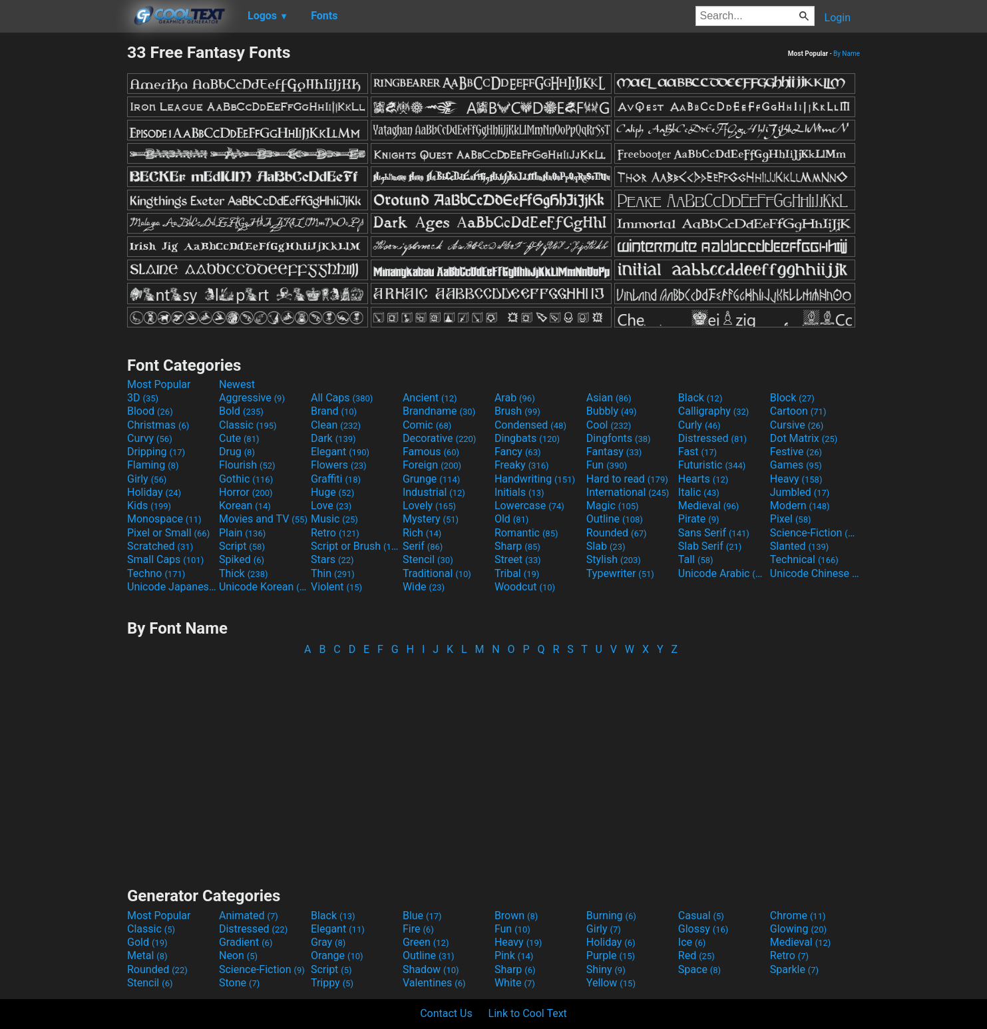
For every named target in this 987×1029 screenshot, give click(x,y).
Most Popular (159, 384)
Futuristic (712, 465)
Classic (248, 425)
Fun (606, 465)
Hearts (703, 479)
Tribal (516, 573)
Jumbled (800, 492)
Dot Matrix (804, 438)
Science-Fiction (814, 532)
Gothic (246, 479)
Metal (147, 955)
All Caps (342, 397)
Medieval (708, 505)
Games (796, 465)
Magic (612, 505)
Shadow (431, 969)
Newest (237, 384)
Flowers (339, 465)
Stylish (613, 559)
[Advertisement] (63, 242)
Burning (611, 915)
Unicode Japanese (171, 586)
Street (517, 559)
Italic (698, 492)
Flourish (247, 465)
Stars (332, 559)
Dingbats (527, 438)
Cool (608, 425)
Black (700, 397)
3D (142, 397)
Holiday (154, 492)
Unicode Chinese (814, 573)
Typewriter (620, 573)
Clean (336, 425)
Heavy (796, 479)
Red (696, 955)
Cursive (797, 425)
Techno (156, 573)
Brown (516, 915)
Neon (238, 955)
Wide (424, 586)
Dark (333, 438)
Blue (422, 915)
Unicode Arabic (722, 573)
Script (242, 546)
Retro (335, 532)
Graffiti (336, 479)
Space (699, 969)
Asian (609, 397)
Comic (427, 425)
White (514, 982)
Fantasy (614, 451)
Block (792, 397)
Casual (701, 915)
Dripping (156, 451)
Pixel (790, 519)
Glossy (703, 929)
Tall (695, 559)
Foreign (432, 465)
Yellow (611, 982)
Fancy (517, 451)
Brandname (439, 411)
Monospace (164, 519)
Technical (804, 559)
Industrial (434, 492)
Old (511, 519)
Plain (242, 532)
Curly (699, 425)
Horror (246, 492)
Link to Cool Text (528, 1013)
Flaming (152, 465)
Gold (147, 942)
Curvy (149, 438)
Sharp (517, 546)
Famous (431, 451)
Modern (800, 505)
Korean (245, 505)
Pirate (698, 519)
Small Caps (165, 559)
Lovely (429, 505)
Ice (691, 942)
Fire (418, 929)
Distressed (712, 438)
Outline (614, 519)
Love (331, 505)
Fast (697, 451)
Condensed (530, 425)
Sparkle (794, 969)
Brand (334, 411)
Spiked (241, 559)
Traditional (437, 573)
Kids (149, 505)
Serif (423, 546)
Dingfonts (618, 438)
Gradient (245, 942)
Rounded (616, 532)
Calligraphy (713, 411)
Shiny (606, 969)
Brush (517, 411)
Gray (328, 942)
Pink (514, 955)
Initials (519, 492)
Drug (237, 451)
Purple (610, 955)
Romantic (526, 532)
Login (838, 17)
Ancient (430, 397)
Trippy (332, 982)
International (627, 492)
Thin (333, 573)
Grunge (431, 479)
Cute (239, 438)
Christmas (158, 425)
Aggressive (252, 397)
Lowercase (529, 505)
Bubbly (611, 411)
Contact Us (446, 1013)
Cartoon (798, 411)
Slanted (799, 546)
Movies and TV (263, 519)
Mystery (431, 519)
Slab (606, 546)
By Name (846, 53)
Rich (422, 532)
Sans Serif (713, 532)
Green (426, 942)
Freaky (521, 465)
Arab (514, 397)
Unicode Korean (263, 586)
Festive (796, 451)
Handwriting (534, 479)
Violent (336, 586)
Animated (248, 915)
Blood (150, 411)
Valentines (434, 982)
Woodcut (524, 586)
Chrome (798, 915)
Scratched (160, 546)
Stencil (428, 559)
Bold (241, 411)
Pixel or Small (168, 532)
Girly (146, 479)
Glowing (798, 929)
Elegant (340, 451)
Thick (243, 573)
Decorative (439, 438)
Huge (332, 492)
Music (334, 519)
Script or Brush (355, 546)
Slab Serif (709, 546)
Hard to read (627, 479)
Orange (337, 955)
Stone (239, 982)
